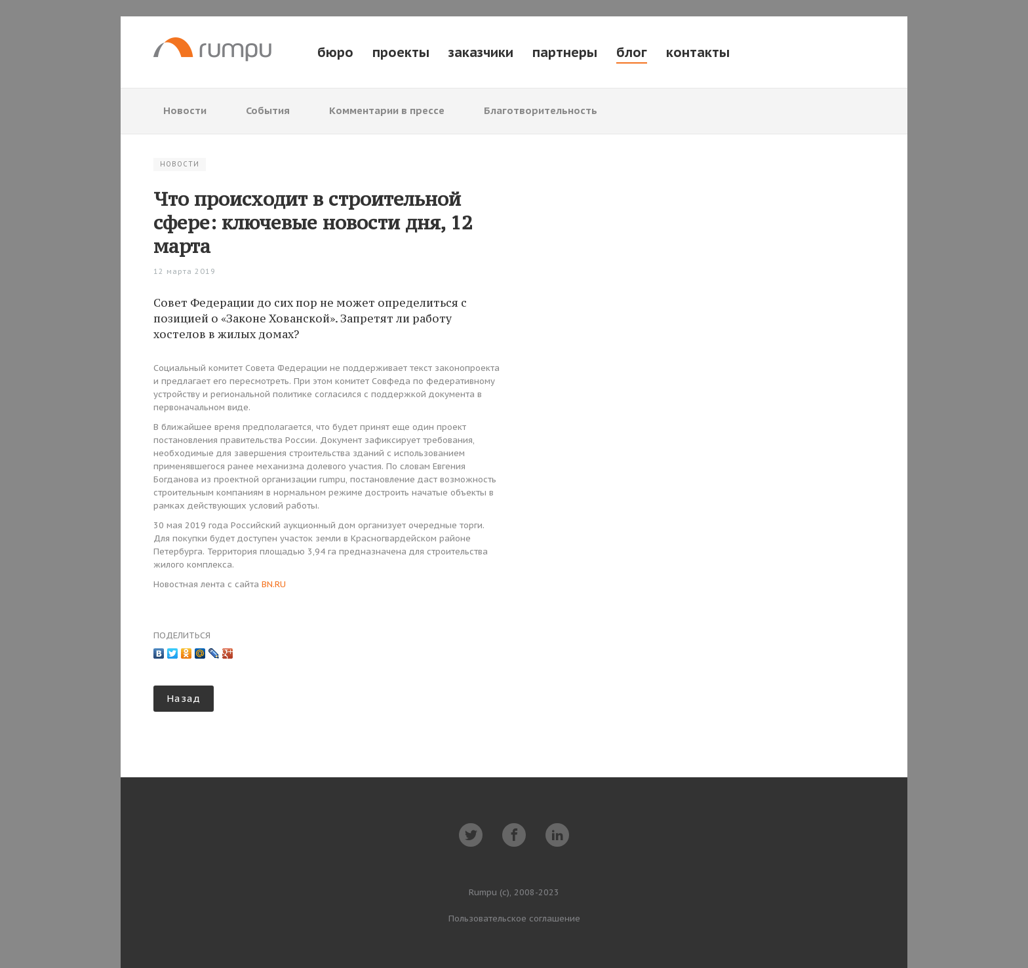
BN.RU (274, 584)
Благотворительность (540, 110)
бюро (335, 52)
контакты (698, 52)
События (268, 110)
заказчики (480, 52)
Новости (185, 110)
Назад (184, 698)
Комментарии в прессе (387, 110)
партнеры (564, 52)
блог (631, 52)
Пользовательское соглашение (514, 918)
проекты (400, 52)
